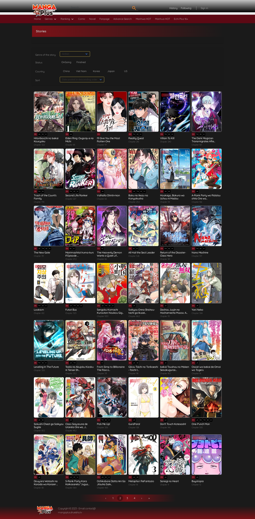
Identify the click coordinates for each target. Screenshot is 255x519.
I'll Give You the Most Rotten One (108, 140)
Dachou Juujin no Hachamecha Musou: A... (174, 311)
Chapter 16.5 (165, 373)
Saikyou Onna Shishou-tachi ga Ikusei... (141, 311)
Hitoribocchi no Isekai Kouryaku (46, 140)
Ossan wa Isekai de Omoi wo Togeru (206, 368)
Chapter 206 (102, 427)
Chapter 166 (197, 202)
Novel (92, 18)
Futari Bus (71, 309)
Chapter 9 (164, 484)
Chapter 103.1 (102, 316)
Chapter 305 (197, 427)
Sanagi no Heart (169, 481)
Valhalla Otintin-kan (108, 195)
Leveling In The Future (46, 366)
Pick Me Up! (103, 424)
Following (186, 8)
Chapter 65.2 (39, 430)
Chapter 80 (39, 487)
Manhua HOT (162, 18)
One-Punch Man (201, 424)
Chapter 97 (102, 144)
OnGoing (66, 62)
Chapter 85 (70, 144)
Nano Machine (200, 252)
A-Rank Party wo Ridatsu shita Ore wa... (206, 197)
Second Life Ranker (76, 195)
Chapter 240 (165, 141)
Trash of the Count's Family (45, 197)
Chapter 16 (196, 373)
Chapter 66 (102, 198)
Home (37, 18)
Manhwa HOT (143, 18)
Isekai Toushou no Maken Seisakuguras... (174, 368)
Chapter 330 (39, 370)
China (66, 71)
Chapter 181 (165, 259)
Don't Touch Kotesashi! (173, 424)
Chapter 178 (39, 202)
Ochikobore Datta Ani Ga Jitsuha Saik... (111, 482)
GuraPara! (134, 424)
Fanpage (104, 18)
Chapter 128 (133, 427)
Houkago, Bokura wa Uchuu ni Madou (172, 197)
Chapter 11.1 (165, 316)
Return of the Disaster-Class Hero (173, 254)
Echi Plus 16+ (181, 18)
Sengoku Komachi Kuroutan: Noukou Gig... (110, 311)
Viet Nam (81, 71)
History (173, 8)
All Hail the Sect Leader (141, 252)
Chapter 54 (165, 202)
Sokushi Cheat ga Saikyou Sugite (49, 425)
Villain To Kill (167, 138)
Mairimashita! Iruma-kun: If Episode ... (79, 254)
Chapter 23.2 (134, 202)
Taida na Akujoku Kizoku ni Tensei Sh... (79, 368)
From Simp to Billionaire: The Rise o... (111, 368)
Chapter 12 (196, 484)
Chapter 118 (133, 373)
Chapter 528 (133, 256)
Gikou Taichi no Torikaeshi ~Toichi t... (143, 368)
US (125, 71)
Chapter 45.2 (70, 430)
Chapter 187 (197, 144)
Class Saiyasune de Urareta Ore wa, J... (76, 425)
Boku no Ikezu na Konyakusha (138, 197)
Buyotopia (198, 481)
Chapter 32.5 (70, 313)
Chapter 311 (39, 256)
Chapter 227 (70, 198)
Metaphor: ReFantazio (141, 481)
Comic (81, 18)
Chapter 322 (39, 144)
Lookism (39, 309)
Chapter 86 (102, 259)
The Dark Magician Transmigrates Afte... (203, 140)
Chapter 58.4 (70, 487)
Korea (96, 71)
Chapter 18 (133, 484)
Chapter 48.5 (102, 487)
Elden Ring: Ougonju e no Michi (79, 140)
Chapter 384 (197, 313)
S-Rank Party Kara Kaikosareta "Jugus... (77, 482)
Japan (111, 71)
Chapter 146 (165, 427)
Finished (81, 62)
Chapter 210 (133, 141)
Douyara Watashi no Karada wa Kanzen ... (46, 482)
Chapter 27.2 (70, 259)
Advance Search (122, 18)
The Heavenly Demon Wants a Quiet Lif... (109, 254)
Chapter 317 (197, 256)
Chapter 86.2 (134, 316)
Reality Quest (136, 138)
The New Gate (42, 252)
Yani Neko (197, 309)
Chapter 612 (39, 313)
